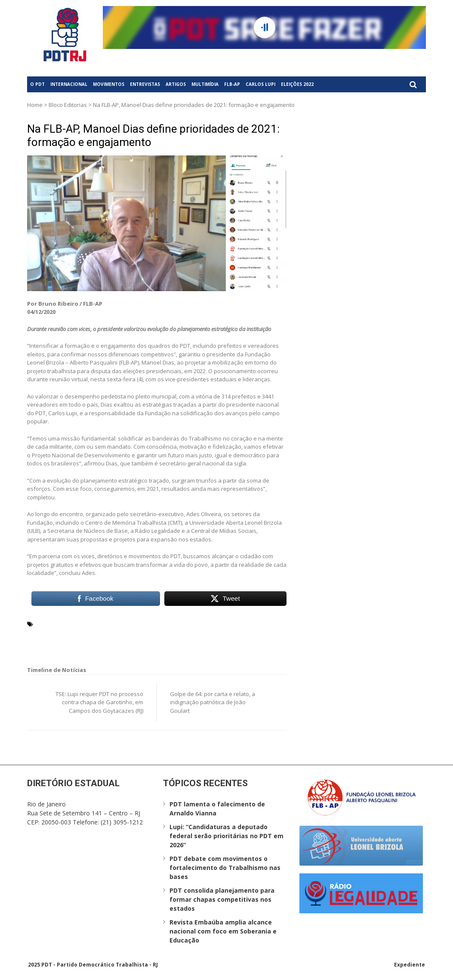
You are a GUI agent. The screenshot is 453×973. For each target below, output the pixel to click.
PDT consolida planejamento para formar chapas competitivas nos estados (221, 899)
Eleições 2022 (297, 84)
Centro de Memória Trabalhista (189, 623)
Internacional (68, 84)
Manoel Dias (53, 633)
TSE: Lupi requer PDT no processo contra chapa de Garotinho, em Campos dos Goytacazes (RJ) (99, 702)
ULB (258, 633)
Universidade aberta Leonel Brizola (87, 644)
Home (35, 105)
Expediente (409, 964)
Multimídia (205, 84)
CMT (243, 623)
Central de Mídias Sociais (106, 623)
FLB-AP (232, 84)
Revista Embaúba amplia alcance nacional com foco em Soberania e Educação (223, 931)
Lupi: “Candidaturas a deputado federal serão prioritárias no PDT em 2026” (226, 836)
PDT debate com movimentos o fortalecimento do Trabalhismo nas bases (224, 867)
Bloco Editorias (68, 105)
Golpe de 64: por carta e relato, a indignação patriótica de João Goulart (212, 702)
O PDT (37, 84)
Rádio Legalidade (98, 633)
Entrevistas (145, 84)
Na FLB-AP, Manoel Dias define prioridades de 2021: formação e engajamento (153, 135)
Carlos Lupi (260, 84)
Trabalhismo (232, 633)
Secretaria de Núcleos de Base (168, 633)
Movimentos (108, 84)
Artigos (176, 84)
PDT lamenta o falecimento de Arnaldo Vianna (217, 808)
